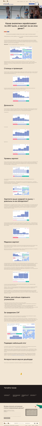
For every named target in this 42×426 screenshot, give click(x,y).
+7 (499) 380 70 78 (16, 420)
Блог (7, 19)
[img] (4, 1)
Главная (5, 19)
